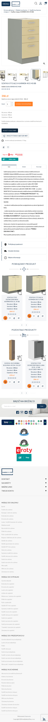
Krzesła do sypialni (8, 587)
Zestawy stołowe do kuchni (10, 704)
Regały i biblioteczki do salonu (11, 537)
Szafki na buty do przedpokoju (11, 655)
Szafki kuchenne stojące (9, 692)
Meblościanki (6, 525)
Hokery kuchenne (7, 676)
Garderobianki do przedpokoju (11, 639)
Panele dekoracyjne (8, 683)
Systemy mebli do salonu (10, 553)
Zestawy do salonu (8, 572)
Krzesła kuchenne (7, 680)
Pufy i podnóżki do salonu (10, 534)
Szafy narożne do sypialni (10, 621)
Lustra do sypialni (7, 590)
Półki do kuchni (6, 686)
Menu (6, 4)
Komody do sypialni (8, 584)
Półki (3, 646)
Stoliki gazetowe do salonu (10, 544)
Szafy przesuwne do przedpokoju (12, 661)
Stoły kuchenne (7, 689)
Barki (3, 506)
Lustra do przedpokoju (9, 642)
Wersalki (5, 565)
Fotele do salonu (7, 509)
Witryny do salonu (7, 568)
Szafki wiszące (6, 649)
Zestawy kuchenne (8, 701)
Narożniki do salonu (8, 528)
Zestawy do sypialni (8, 630)
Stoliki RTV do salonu (8, 547)
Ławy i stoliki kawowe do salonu (12, 522)
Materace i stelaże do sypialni (11, 596)
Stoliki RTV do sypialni (9, 605)
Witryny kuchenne (7, 698)
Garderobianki (6, 581)
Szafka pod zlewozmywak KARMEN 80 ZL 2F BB (12, 299)
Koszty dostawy (9, 130)
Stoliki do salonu (7, 541)
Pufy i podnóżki (6, 602)
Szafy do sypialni (7, 618)
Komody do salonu (8, 516)
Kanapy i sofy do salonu (9, 513)
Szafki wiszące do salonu (10, 556)
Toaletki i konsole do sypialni (11, 627)
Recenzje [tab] (38, 166)
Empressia (28, 716)
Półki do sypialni (7, 599)
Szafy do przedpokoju (8, 652)
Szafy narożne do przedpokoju (11, 658)
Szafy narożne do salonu (9, 562)
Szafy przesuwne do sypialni (11, 624)
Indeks (4, 86)
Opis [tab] (9, 166)
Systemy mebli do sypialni (10, 609)
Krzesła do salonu (7, 519)
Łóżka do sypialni (7, 593)
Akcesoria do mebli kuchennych (12, 673)
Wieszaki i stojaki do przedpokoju (12, 664)
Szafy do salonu (7, 559)
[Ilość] (8, 104)
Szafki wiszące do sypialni (10, 615)
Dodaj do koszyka (23, 104)
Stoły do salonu (7, 550)
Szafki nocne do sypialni (9, 612)
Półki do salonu (7, 531)
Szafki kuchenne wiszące (10, 695)
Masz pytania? (15, 136)
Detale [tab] (24, 166)
